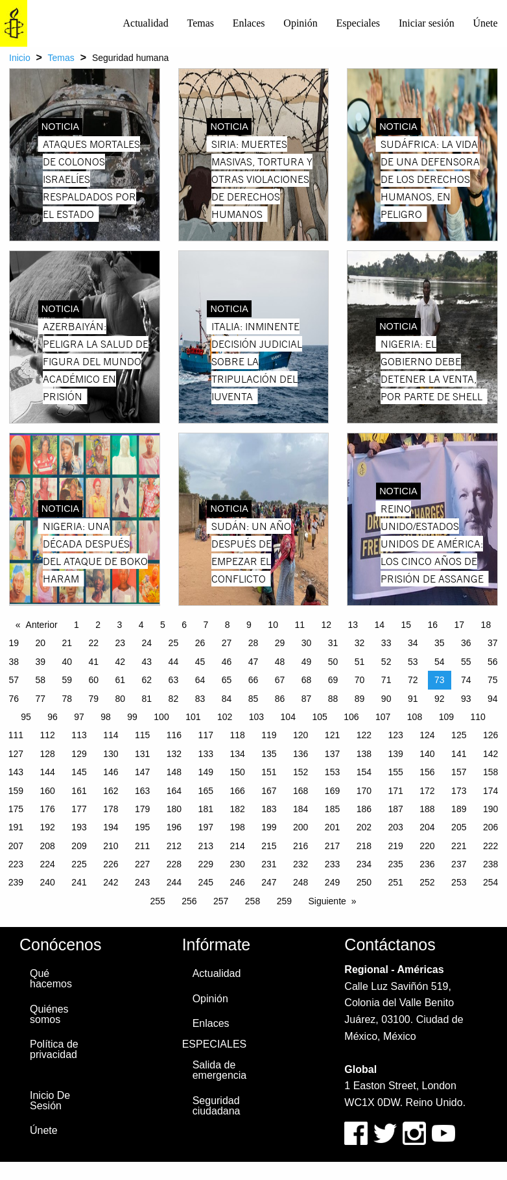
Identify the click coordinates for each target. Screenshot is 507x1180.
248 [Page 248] (300, 882)
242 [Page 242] (110, 882)
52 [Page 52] (386, 661)
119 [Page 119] (268, 735)
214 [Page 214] (237, 846)
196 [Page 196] (174, 827)
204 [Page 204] (426, 827)
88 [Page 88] (333, 698)
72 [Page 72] (413, 680)
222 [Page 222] (490, 846)
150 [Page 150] (237, 772)
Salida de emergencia (220, 1070)
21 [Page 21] (67, 643)
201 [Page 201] (332, 827)
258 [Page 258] (252, 901)
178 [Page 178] (110, 809)
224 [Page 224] (47, 864)
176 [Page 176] (47, 809)
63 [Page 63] (174, 680)
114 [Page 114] (110, 735)
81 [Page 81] (147, 698)
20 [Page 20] (40, 643)
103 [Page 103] (256, 717)
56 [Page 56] (493, 661)
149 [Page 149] (205, 772)
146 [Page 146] (110, 772)
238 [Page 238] (490, 864)
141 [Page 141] (458, 754)
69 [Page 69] (333, 680)
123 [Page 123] (395, 735)
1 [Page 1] (76, 625)
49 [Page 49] (306, 661)
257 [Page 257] (220, 901)
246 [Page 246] (237, 882)
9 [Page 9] (249, 625)
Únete (485, 23)
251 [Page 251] (395, 882)
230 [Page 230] (237, 864)
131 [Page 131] (142, 754)
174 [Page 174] (490, 791)
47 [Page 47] (253, 661)
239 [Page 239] (15, 882)
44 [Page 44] (174, 661)
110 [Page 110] (477, 717)
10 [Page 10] (273, 625)
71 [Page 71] (386, 680)
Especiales (358, 23)
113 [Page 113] (78, 735)
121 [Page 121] (332, 735)
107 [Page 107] (382, 717)
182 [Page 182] (237, 809)
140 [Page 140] (426, 754)
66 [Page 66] (253, 680)
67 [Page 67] (280, 680)
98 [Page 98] (105, 717)
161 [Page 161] (78, 791)
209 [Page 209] (78, 846)
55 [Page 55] (466, 661)
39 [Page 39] (40, 661)
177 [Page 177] (78, 809)
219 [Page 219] (395, 846)
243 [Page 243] (142, 882)
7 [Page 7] (206, 625)
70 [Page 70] (360, 680)
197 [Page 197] (205, 827)
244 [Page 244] (174, 882)
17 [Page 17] (459, 625)
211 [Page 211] (142, 846)
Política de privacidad (54, 1049)
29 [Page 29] (280, 643)
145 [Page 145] (78, 772)
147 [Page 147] (142, 772)
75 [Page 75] (493, 680)
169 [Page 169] (332, 791)
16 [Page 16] (433, 625)
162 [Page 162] (110, 791)
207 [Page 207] (15, 846)
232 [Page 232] (300, 864)
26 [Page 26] (200, 643)
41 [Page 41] (94, 661)
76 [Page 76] (13, 698)
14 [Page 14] (379, 625)
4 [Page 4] (141, 625)
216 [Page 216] (300, 846)
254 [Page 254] (490, 882)
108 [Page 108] (414, 717)
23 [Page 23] (120, 643)
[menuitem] (145, 23)
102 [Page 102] (224, 717)
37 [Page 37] (493, 643)
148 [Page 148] (174, 772)
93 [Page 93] (466, 698)
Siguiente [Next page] (327, 901)
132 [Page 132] (174, 754)
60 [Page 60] (94, 680)
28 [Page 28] (253, 643)
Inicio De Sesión (50, 1100)
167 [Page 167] (268, 791)
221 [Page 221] (458, 846)
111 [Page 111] (15, 735)
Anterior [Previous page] (42, 625)
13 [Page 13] (353, 625)
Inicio (19, 58)
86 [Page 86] (280, 698)
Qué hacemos (51, 978)
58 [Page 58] (40, 680)
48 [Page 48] (280, 661)
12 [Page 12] (326, 625)
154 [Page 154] (364, 772)
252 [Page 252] (426, 882)
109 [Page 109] (446, 717)
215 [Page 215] (268, 846)
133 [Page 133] (205, 754)
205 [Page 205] (458, 827)
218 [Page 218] (364, 846)
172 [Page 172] (426, 791)
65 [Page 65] (227, 680)
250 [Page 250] (364, 882)
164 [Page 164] (174, 791)
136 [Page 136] (300, 754)
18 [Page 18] (486, 625)
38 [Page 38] (13, 661)
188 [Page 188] (426, 809)
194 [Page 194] (110, 827)
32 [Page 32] (360, 643)
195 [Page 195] (142, 827)
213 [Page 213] (205, 846)
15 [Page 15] (406, 625)
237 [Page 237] (458, 864)
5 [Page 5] (162, 625)
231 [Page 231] (268, 864)
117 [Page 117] (205, 735)
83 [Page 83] (200, 698)
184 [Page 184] (300, 809)
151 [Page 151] (268, 772)
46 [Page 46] (227, 661)
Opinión (300, 23)
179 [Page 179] (142, 809)
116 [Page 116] (174, 735)
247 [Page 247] (268, 882)
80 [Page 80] (120, 698)
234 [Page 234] (364, 864)
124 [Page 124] (426, 735)
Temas (200, 23)
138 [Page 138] (364, 754)
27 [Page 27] (227, 643)
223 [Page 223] (15, 864)
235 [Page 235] (395, 864)
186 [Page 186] (364, 809)
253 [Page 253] (458, 882)
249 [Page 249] (332, 882)
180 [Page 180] (174, 809)
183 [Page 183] (268, 809)
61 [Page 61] (120, 680)
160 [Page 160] (47, 791)
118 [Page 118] (237, 735)
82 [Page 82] (174, 698)
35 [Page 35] (439, 643)
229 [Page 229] (205, 864)
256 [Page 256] (189, 901)
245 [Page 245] (205, 882)
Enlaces (249, 23)
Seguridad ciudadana (217, 1105)
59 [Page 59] (67, 680)
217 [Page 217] (332, 846)
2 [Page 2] (97, 625)
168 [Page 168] (300, 791)
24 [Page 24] (147, 643)
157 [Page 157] (458, 772)
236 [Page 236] (426, 864)
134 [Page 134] (237, 754)
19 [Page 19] (13, 643)
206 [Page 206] (490, 827)
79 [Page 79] (94, 698)
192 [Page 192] (47, 827)
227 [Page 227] (142, 864)
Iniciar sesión (426, 23)
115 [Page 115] (142, 735)
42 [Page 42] (120, 661)
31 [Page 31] (333, 643)
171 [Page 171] (395, 791)
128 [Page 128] (47, 754)
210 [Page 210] (110, 846)
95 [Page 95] (26, 717)
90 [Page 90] (386, 698)
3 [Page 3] (120, 625)
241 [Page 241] (78, 882)
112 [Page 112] (47, 735)
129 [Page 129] (78, 754)
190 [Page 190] (490, 809)
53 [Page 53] (413, 661)
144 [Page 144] (47, 772)
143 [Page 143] (15, 772)
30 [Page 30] (306, 643)
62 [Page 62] (147, 680)
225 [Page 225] (78, 864)
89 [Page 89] (360, 698)
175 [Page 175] (15, 809)
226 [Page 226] (110, 864)
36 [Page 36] (466, 643)
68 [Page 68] (306, 680)
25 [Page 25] (174, 643)
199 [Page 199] (268, 827)
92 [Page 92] (439, 698)
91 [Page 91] (413, 698)
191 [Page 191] (15, 827)
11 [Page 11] (299, 625)
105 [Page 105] (319, 717)
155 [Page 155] (395, 772)
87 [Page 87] (306, 698)
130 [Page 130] (110, 754)
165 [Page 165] (205, 791)
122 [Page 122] (364, 735)
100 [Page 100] (161, 717)
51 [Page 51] (360, 661)
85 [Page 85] (253, 698)
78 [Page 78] (67, 698)
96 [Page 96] (52, 717)
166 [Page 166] (237, 791)
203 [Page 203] (395, 827)
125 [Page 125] (458, 735)
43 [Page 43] (147, 661)
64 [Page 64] (200, 680)
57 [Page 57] (13, 680)
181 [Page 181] (205, 809)
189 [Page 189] (458, 809)
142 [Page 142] (490, 754)
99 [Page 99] (132, 717)
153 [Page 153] (332, 772)
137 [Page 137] (332, 754)
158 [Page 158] (490, 772)
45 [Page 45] (200, 661)
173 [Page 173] (458, 791)
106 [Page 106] (351, 717)
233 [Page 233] (332, 864)
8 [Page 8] (227, 625)
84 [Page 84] (227, 698)
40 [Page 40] (67, 661)
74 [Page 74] (466, 680)
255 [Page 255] (157, 901)
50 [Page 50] (333, 661)
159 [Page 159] (15, 791)
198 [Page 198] (237, 827)
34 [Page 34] (413, 643)
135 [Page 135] (268, 754)
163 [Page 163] (142, 791)
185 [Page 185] (332, 809)
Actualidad (146, 23)
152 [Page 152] (300, 772)
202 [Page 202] (364, 827)
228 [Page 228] (174, 864)
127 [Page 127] (15, 754)
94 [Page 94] (493, 698)
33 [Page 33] (386, 643)
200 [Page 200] (300, 827)
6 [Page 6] (184, 625)
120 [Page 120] (300, 735)
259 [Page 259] (284, 901)
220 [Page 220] (426, 846)
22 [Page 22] (94, 643)
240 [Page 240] (47, 882)
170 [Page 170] (364, 791)
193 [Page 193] (78, 827)
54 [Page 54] (439, 661)
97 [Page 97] (79, 717)
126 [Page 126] (490, 735)
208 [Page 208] (47, 846)
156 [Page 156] (426, 772)
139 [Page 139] (395, 754)
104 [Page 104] (288, 717)
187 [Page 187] (395, 809)
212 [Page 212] (174, 846)
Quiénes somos (49, 1014)
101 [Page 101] (192, 717)
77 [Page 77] (40, 698)
